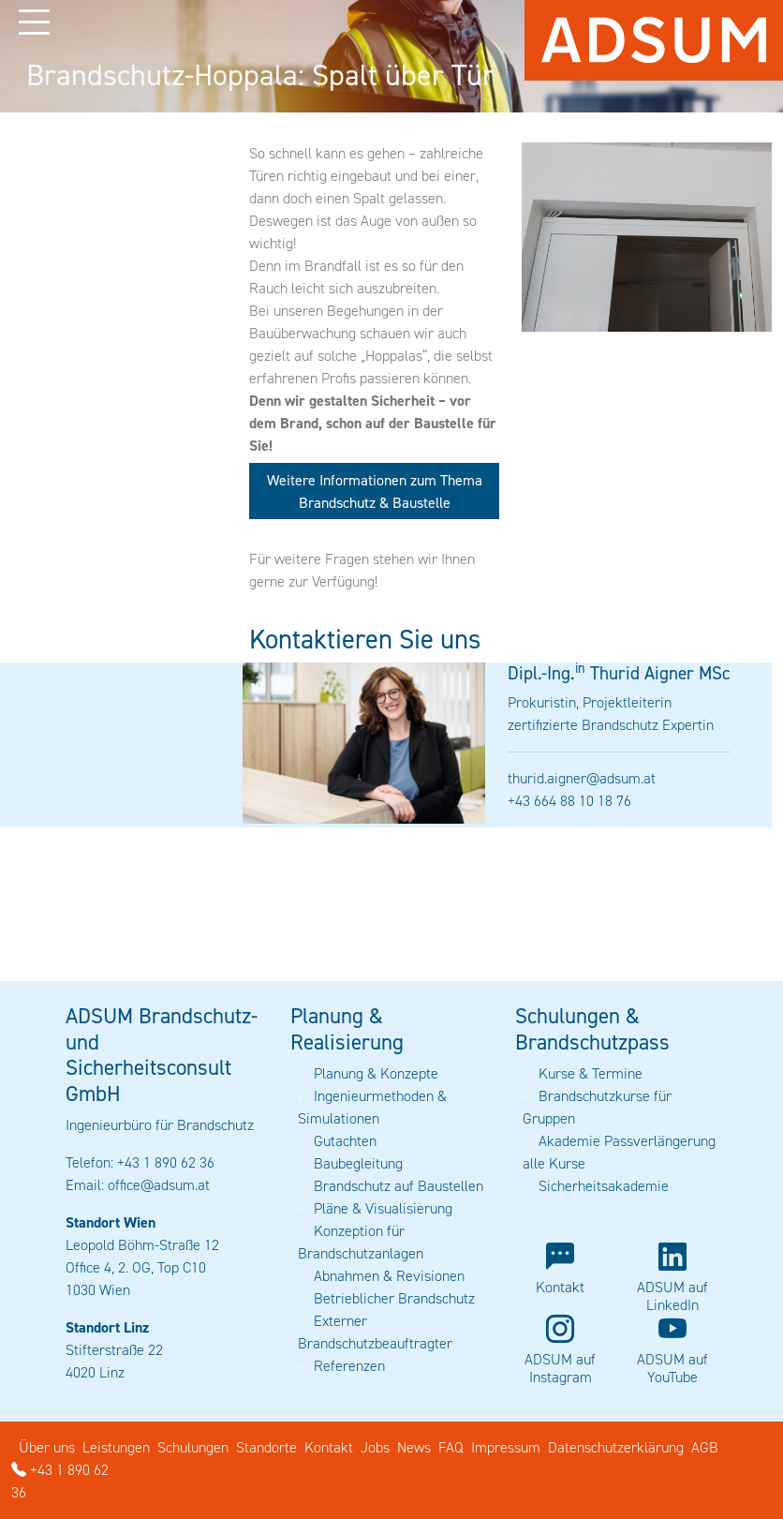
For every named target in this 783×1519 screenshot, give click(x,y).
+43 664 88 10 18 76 (569, 801)
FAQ (451, 1447)
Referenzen (349, 1366)
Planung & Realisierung (347, 1028)
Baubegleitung (358, 1163)
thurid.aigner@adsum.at (582, 778)
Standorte (266, 1447)
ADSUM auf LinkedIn (672, 1296)
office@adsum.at (159, 1185)
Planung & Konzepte (376, 1073)
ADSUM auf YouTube (672, 1368)
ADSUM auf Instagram (560, 1368)
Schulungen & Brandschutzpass (592, 1028)
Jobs (375, 1447)
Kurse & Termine (591, 1073)
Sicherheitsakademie (604, 1186)
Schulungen (193, 1447)
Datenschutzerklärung (616, 1447)
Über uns (47, 1447)
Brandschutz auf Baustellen (398, 1186)
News (414, 1447)
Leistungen (116, 1447)
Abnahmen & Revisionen (389, 1276)
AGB (704, 1447)
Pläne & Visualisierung (383, 1208)
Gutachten (345, 1141)
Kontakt (560, 1287)
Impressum (505, 1447)
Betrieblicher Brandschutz (394, 1298)
